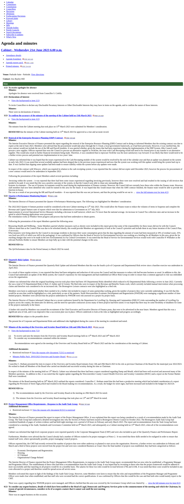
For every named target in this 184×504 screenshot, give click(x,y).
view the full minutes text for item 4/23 (152, 192)
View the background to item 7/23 (25, 331)
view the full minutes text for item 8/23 (164, 483)
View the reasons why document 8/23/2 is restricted (53, 410)
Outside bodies (12, 28)
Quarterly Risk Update (25, 260)
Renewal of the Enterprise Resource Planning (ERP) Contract (42, 138)
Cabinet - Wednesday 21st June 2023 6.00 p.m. (31, 50)
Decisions (10, 11)
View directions (37, 74)
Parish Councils (12, 30)
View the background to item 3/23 (25, 119)
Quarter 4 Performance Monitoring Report (33, 196)
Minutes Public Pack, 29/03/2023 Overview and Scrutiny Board (45, 357)
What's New (11, 37)
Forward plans (12, 18)
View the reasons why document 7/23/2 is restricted (52, 353)
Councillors (11, 9)
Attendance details (13, 55)
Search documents (13, 32)
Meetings (10, 23)
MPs (8, 25)
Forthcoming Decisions (15, 16)
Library (9, 21)
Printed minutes (18, 66)
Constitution (11, 7)
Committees (11, 4)
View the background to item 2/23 (25, 100)
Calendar (10, 2)
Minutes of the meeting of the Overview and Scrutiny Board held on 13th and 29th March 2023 (56, 327)
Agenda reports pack (19, 63)
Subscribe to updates (14, 35)
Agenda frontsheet (19, 59)
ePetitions (10, 14)
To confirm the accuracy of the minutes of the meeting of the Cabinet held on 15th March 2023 (56, 115)
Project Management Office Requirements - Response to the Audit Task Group (49, 404)
